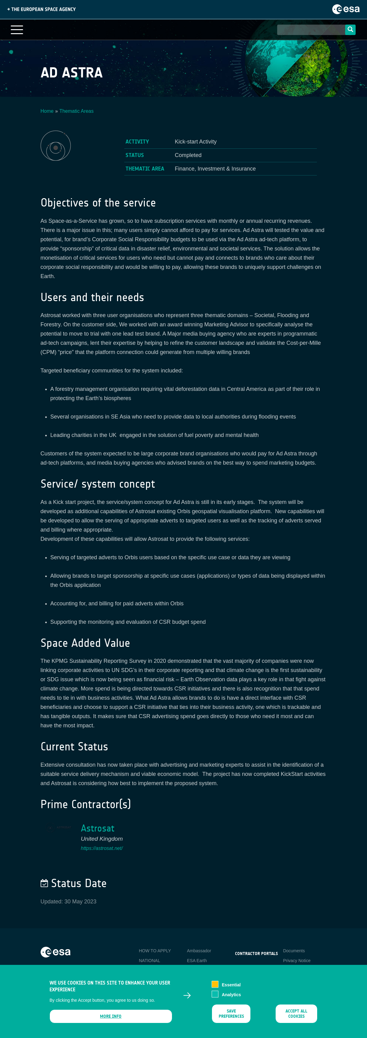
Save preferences (231, 1017)
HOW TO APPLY (155, 950)
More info (111, 1020)
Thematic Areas (76, 111)
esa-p (240, 967)
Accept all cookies (296, 1017)
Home (47, 111)
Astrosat (97, 828)
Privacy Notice (296, 960)
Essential (231, 988)
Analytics (231, 998)
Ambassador (199, 950)
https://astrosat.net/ (102, 848)
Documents (294, 950)
